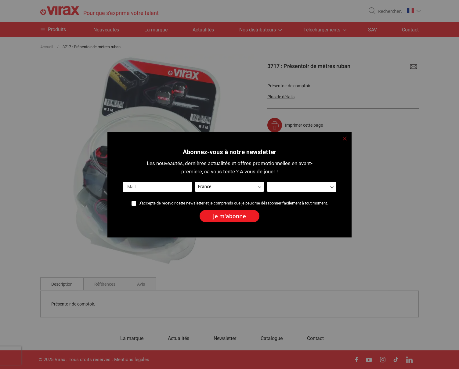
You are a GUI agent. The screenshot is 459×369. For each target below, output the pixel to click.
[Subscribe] (229, 216)
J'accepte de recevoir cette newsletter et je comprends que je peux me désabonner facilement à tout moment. (233, 203)
